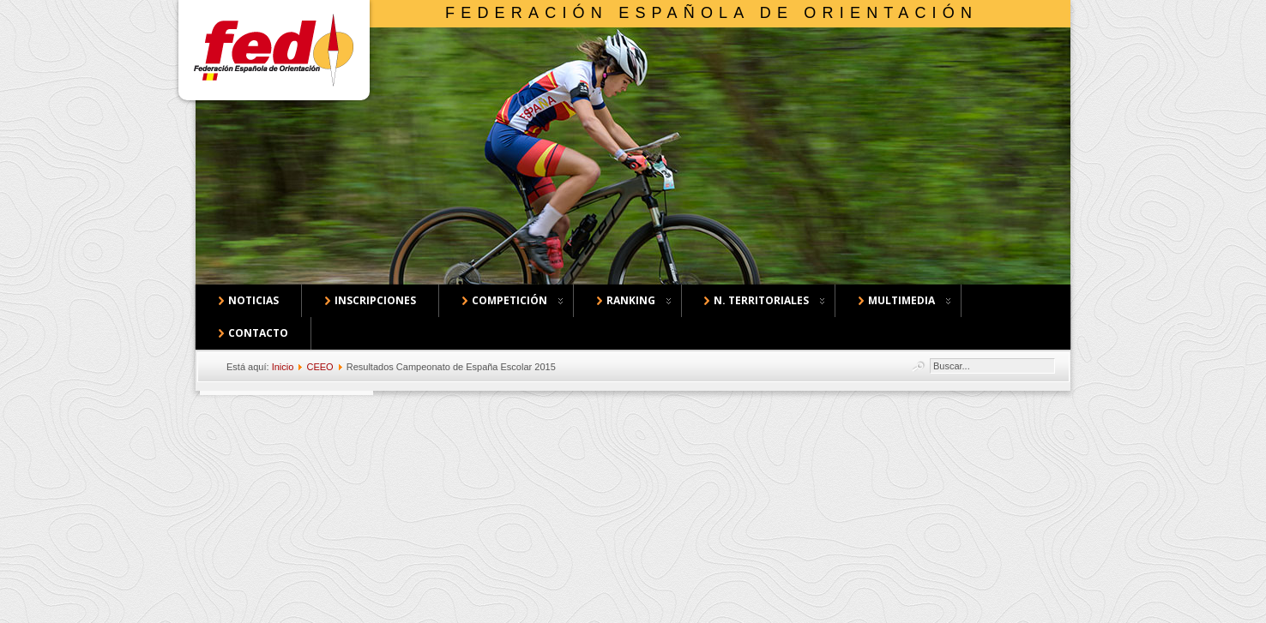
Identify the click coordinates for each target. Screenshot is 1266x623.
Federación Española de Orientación (711, 12)
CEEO (319, 367)
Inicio (283, 367)
